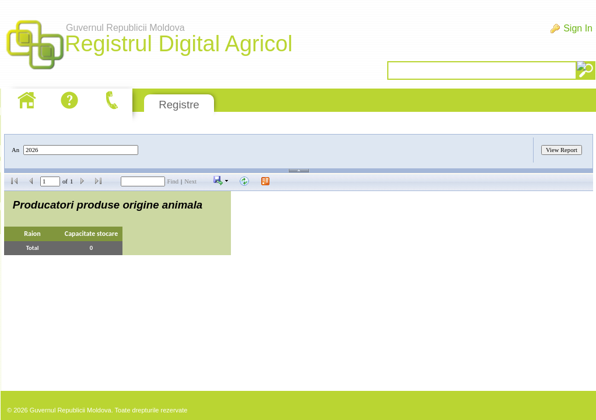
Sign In (578, 28)
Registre (179, 104)
